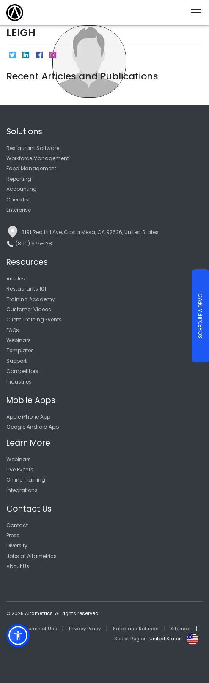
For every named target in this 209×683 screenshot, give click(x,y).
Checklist (18, 199)
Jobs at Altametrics (31, 556)
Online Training (25, 479)
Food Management (31, 168)
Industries (19, 381)
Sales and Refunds (136, 628)
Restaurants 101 (26, 288)
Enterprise (18, 209)
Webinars (18, 340)
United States (165, 638)
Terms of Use (41, 628)
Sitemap (180, 628)
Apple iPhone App (28, 416)
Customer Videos (28, 309)
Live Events (19, 469)
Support (16, 361)
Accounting (21, 189)
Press (12, 535)
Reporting (18, 178)
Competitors (22, 371)
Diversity (17, 545)
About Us (17, 566)
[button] (18, 635)
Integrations (22, 490)
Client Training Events (34, 319)
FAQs (12, 330)
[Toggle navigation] (199, 12)
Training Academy (30, 299)
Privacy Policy (85, 628)
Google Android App (32, 426)
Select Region (130, 638)
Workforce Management (37, 158)
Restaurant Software (32, 148)
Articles (15, 278)
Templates (20, 350)
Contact (17, 525)
